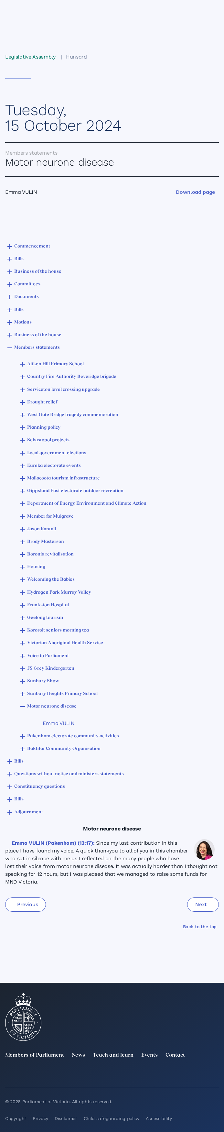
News (78, 1055)
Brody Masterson (45, 542)
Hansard (76, 57)
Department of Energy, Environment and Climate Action (86, 503)
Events (149, 1055)
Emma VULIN (59, 723)
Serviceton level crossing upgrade (63, 390)
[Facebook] (132, 1074)
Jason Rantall (41, 529)
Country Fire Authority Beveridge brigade (71, 377)
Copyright (15, 1118)
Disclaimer (66, 1118)
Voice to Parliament (48, 656)
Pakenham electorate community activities (73, 736)
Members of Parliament (34, 1055)
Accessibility (159, 1118)
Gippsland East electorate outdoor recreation (75, 491)
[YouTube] (173, 1074)
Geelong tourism (45, 618)
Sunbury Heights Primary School (62, 694)
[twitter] (9, 1074)
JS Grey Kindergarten (50, 668)
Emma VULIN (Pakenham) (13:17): (53, 843)
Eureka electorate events (54, 466)
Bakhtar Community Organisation (64, 749)
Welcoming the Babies (51, 579)
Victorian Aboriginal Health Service (65, 643)
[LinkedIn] (50, 1074)
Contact (175, 1055)
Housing (36, 567)
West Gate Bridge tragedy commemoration (72, 415)
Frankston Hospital (48, 605)
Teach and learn (113, 1055)
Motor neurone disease (52, 706)
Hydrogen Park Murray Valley (59, 592)
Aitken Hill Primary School (55, 364)
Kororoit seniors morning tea (58, 630)
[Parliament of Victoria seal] (23, 1017)
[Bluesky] (214, 1074)
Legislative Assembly (30, 57)
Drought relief (42, 402)
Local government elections (56, 453)
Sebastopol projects (48, 440)
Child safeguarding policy (111, 1118)
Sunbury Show (43, 681)
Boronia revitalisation (50, 554)
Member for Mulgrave (50, 516)
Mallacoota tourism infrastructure (63, 478)
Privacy (40, 1118)
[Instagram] (91, 1074)
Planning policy (43, 427)
